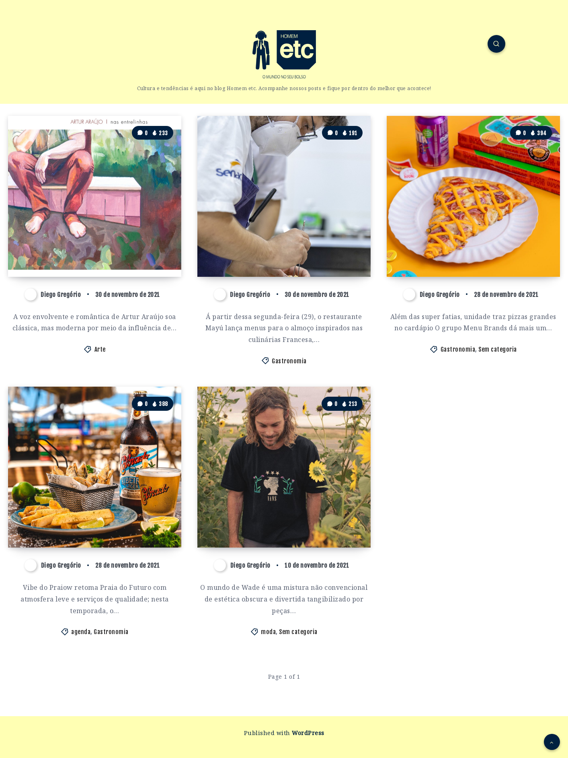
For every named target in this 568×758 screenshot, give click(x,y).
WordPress (308, 733)
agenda (80, 632)
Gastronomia (289, 361)
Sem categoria (497, 349)
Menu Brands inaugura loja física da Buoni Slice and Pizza (470, 245)
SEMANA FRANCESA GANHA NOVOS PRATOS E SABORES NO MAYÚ (273, 245)
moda (268, 632)
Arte (100, 349)
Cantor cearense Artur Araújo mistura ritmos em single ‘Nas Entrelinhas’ (95, 245)
